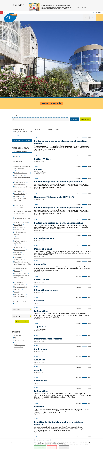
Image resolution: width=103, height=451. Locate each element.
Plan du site (40, 188)
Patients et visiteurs (20, 96)
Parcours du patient (20, 210)
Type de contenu (19, 264)
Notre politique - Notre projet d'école (21, 200)
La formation (41, 235)
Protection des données (12, 429)
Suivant (89, 393)
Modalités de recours (21, 192)
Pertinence (17, 259)
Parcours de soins (19, 173)
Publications (40, 273)
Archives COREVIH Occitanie (20, 157)
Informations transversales (48, 262)
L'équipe (38, 379)
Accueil (16, 215)
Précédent (35, 393)
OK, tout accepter (40, 447)
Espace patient (9, 421)
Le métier (39, 330)
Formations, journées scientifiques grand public (22, 186)
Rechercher (86, 43)
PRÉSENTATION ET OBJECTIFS (20, 123)
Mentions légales (43, 172)
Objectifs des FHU (20, 151)
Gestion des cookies (10, 438)
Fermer (90, 3)
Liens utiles (17, 115)
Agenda (38, 294)
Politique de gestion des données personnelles (58, 105)
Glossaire (39, 224)
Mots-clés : (15, 39)
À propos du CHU (19, 106)
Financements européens (12, 433)
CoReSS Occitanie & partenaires (20, 165)
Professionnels (18, 99)
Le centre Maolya (19, 117)
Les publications (19, 220)
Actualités (39, 283)
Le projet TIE (18, 148)
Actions (16, 162)
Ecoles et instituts (20, 197)
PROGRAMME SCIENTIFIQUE (18, 130)
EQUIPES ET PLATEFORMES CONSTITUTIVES (22, 136)
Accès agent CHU (9, 423)
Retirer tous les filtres (22, 64)
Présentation (18, 171)
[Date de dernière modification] (19, 269)
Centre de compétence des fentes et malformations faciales (61, 65)
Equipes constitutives (21, 146)
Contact (38, 93)
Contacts (17, 194)
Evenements (40, 304)
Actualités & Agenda (20, 108)
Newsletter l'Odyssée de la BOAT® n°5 (54, 120)
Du (13, 230)
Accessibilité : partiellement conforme (16, 425)
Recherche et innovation (22, 101)
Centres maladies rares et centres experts (22, 91)
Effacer (75, 43)
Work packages (19, 153)
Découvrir (17, 213)
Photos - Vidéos (42, 82)
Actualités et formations (22, 141)
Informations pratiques (46, 214)
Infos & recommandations (22, 110)
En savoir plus (81, 7)
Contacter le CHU (78, 403)
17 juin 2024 (40, 250)
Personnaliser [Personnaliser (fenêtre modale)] (64, 447)
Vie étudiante (18, 206)
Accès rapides (97, 12)
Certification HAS (10, 436)
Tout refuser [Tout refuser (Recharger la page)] (51, 447)
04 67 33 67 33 (77, 408)
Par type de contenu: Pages (23, 55)
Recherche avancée (44, 162)
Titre (15, 261)
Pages (16, 80)
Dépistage (17, 176)
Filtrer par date (22, 245)
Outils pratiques (19, 218)
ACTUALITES (18, 120)
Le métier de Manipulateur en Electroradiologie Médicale (59, 346)
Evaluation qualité (43, 363)
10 (77, 393)
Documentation (19, 208)
